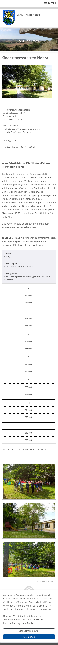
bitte (36, 619)
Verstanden (29, 636)
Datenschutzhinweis (29, 630)
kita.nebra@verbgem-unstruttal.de (24, 128)
